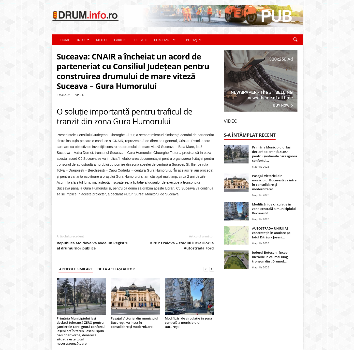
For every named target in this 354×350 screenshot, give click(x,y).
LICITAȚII (140, 40)
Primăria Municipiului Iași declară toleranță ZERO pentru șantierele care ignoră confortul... (274, 154)
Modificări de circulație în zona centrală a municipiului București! (188, 322)
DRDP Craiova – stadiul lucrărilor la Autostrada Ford (182, 245)
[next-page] (211, 269)
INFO (83, 39)
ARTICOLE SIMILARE (76, 269)
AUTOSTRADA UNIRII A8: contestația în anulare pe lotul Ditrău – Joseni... (271, 232)
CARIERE (120, 40)
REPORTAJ (192, 39)
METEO (101, 40)
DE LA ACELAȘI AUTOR (116, 269)
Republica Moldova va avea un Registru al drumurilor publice (93, 245)
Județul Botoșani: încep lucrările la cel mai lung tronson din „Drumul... (270, 256)
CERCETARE (164, 39)
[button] (295, 39)
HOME (65, 40)
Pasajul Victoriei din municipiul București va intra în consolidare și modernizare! (134, 322)
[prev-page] (205, 269)
